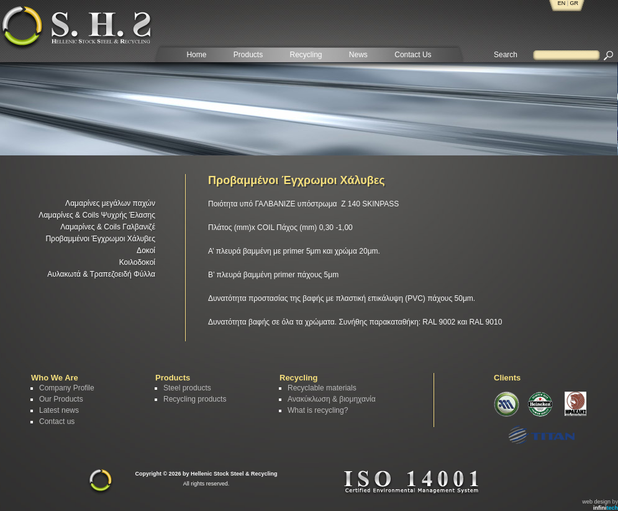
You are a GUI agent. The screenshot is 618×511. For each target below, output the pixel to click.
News (358, 54)
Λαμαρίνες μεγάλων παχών (110, 203)
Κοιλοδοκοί (137, 262)
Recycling (305, 54)
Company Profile (66, 388)
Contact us (57, 421)
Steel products (187, 388)
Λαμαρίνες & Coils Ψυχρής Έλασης (97, 215)
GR (574, 3)
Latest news (59, 410)
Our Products (61, 399)
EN (562, 3)
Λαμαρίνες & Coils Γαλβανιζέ (107, 227)
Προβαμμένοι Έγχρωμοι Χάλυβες (100, 238)
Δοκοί (146, 250)
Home (196, 54)
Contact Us (412, 54)
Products (248, 54)
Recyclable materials (322, 388)
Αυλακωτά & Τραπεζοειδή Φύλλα (101, 274)
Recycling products (194, 399)
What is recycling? (318, 410)
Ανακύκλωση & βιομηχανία (332, 399)
